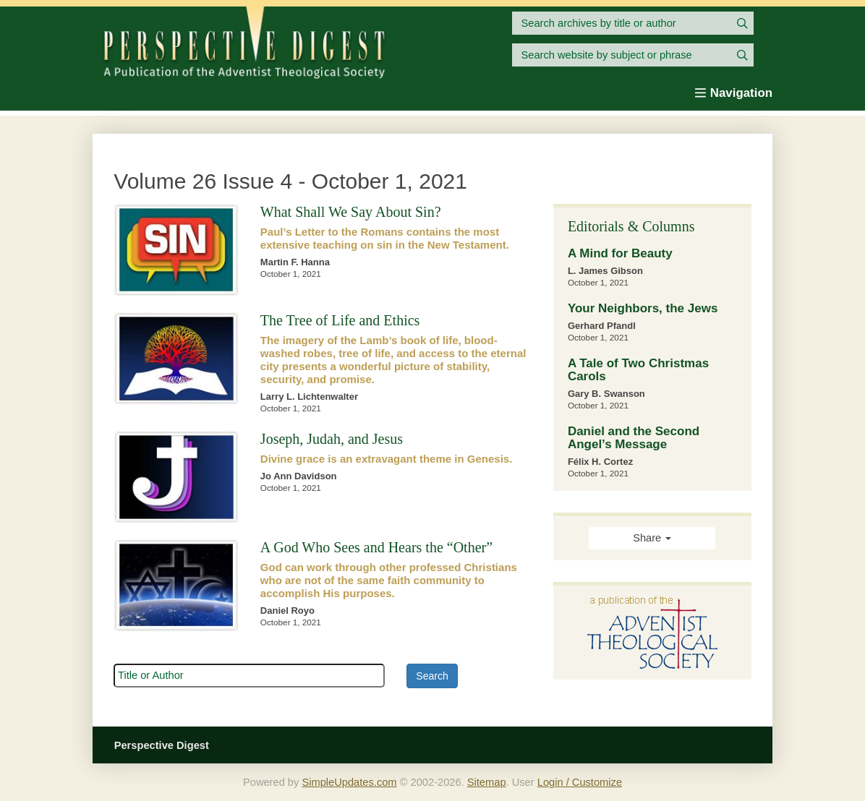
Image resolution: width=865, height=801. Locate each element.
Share (652, 538)
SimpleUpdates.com (349, 782)
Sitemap (486, 782)
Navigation (733, 93)
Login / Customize (579, 782)
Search (432, 676)
